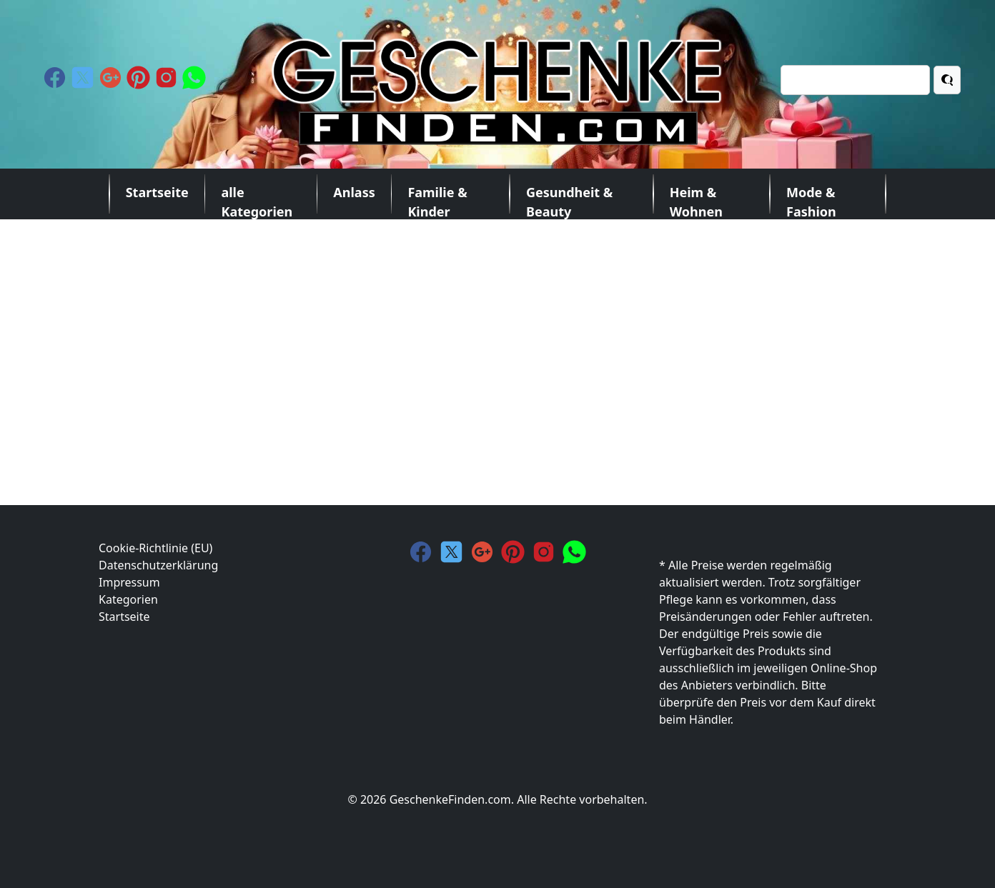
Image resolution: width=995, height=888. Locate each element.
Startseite (157, 192)
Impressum (129, 582)
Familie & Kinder (437, 199)
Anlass (354, 192)
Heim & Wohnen (696, 199)
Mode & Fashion (811, 199)
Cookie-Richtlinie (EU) (155, 548)
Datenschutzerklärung (158, 565)
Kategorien (128, 599)
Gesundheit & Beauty (569, 199)
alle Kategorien (256, 199)
